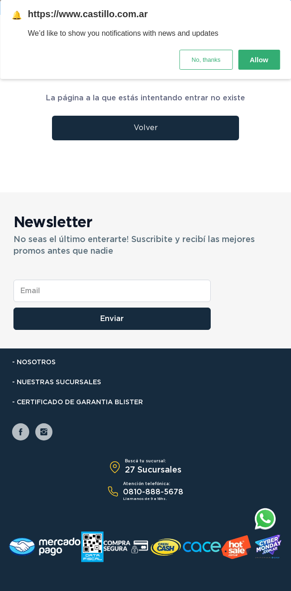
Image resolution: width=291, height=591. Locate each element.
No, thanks (206, 59)
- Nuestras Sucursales (56, 382)
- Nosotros (34, 362)
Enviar (112, 318)
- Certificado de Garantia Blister (77, 402)
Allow (259, 60)
